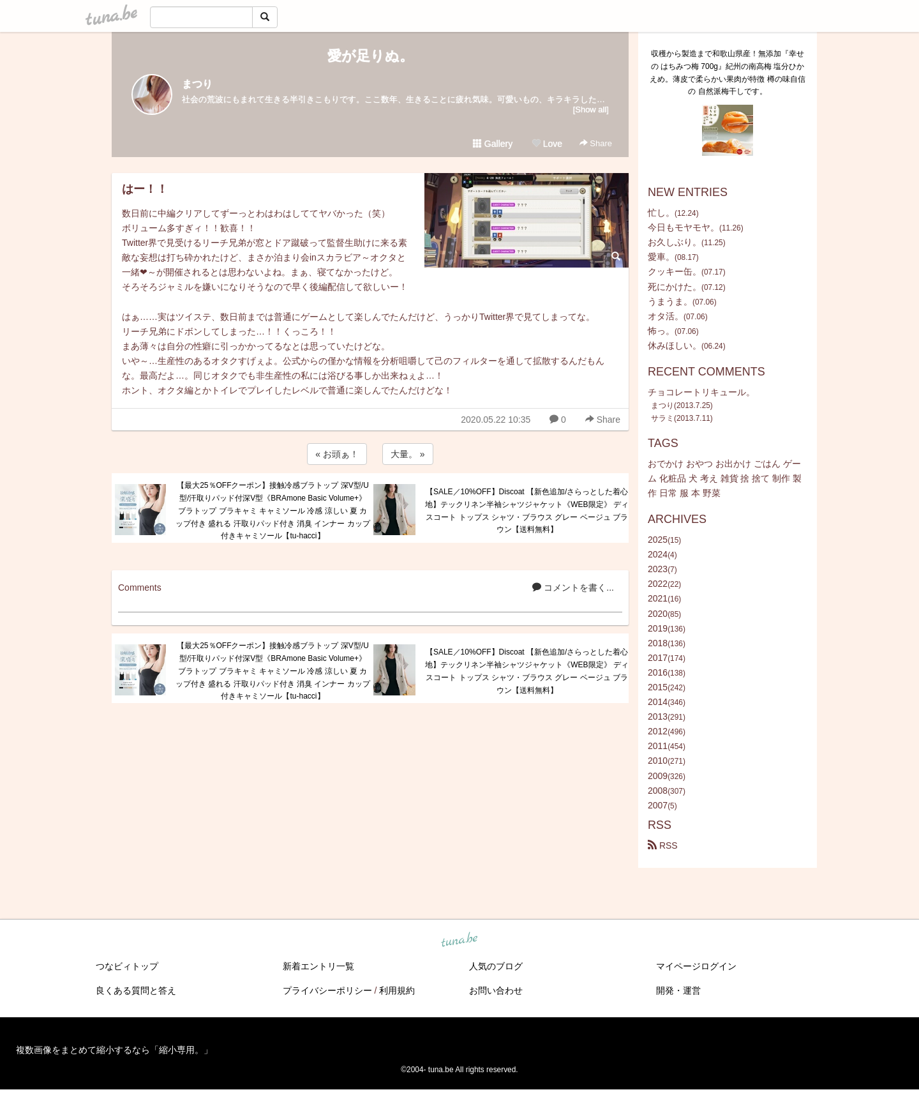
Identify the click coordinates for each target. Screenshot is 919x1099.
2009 (658, 776)
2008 (658, 790)
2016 (658, 672)
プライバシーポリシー (327, 990)
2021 (658, 598)
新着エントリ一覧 (318, 966)
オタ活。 (666, 316)
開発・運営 (678, 990)
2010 (658, 760)
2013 (658, 716)
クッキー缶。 (674, 271)
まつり (197, 84)
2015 (658, 687)
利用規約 (397, 990)
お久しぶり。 (674, 242)
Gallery (492, 144)
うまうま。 (670, 301)
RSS (663, 845)
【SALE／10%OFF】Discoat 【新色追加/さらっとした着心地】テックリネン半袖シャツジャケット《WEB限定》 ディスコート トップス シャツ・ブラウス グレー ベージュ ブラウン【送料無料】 (527, 510)
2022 (658, 584)
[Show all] (591, 109)
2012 (658, 731)
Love (547, 144)
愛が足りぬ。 (370, 56)
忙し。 (661, 213)
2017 (658, 658)
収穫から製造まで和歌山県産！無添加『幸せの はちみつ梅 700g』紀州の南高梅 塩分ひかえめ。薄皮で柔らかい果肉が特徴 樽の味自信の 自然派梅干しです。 (727, 72)
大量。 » (408, 454)
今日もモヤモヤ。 (683, 227)
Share (595, 143)
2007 (658, 805)
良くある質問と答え (136, 990)
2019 (658, 628)
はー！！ (145, 189)
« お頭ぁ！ (337, 454)
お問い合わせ (496, 990)
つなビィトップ (127, 966)
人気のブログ (496, 966)
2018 (658, 643)
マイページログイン (696, 966)
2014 (658, 702)
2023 (658, 569)
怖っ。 (661, 331)
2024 (658, 554)
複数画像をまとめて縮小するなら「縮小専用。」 (114, 1050)
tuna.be (459, 939)
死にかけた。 (674, 287)
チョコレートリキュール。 (701, 392)
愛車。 (661, 257)
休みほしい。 (674, 345)
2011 (658, 746)
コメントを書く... (573, 587)
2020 (658, 614)
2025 (658, 539)
